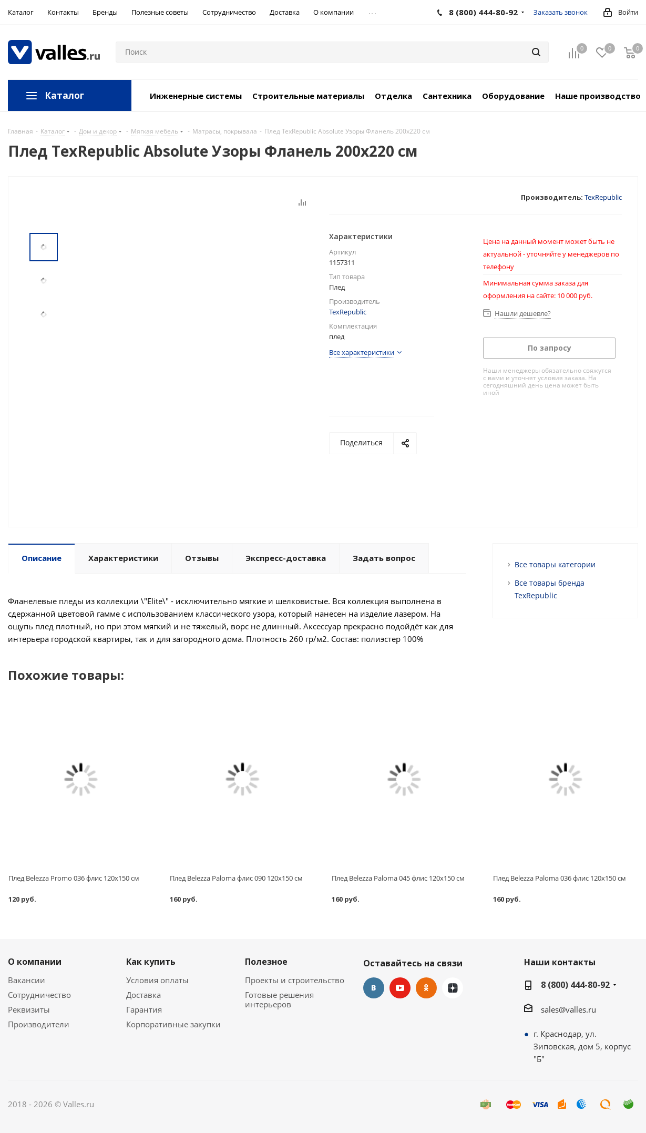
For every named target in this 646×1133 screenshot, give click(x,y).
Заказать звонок (561, 12)
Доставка (143, 994)
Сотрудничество (39, 994)
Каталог (64, 95)
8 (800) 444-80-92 (575, 985)
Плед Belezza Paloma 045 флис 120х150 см (398, 878)
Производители (38, 1024)
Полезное (266, 961)
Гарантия (144, 1009)
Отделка (393, 95)
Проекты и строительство (294, 980)
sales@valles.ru (568, 1009)
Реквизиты (29, 1009)
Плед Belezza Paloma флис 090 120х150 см (236, 878)
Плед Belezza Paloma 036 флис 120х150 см (559, 878)
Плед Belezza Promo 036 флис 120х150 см (73, 878)
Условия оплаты (157, 980)
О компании (34, 961)
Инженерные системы (196, 95)
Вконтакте (373, 987)
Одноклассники (426, 987)
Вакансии (26, 980)
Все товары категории (555, 564)
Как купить (151, 961)
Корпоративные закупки (173, 1024)
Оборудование (513, 95)
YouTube (400, 987)
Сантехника (447, 95)
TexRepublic (603, 197)
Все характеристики (361, 352)
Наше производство (598, 95)
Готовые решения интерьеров (279, 999)
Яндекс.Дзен (452, 987)
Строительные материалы (308, 95)
